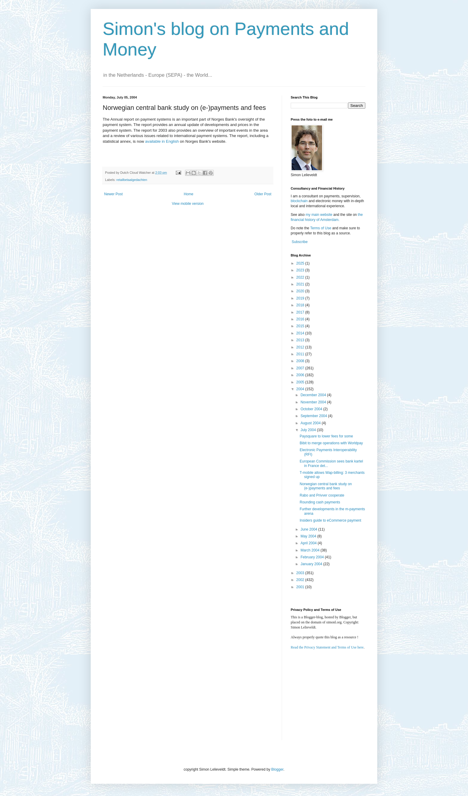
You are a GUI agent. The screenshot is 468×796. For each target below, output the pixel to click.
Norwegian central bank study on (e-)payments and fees (326, 486)
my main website (319, 215)
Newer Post (113, 194)
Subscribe (299, 242)
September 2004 (314, 416)
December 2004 (314, 395)
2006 (300, 375)
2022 (300, 277)
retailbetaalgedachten (131, 180)
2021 (300, 284)
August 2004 (311, 423)
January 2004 (312, 564)
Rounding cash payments (320, 502)
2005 (300, 382)
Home (188, 194)
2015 (300, 326)
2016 (300, 319)
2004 (300, 389)
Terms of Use (320, 228)
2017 (300, 312)
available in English (162, 141)
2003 (300, 573)
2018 (300, 305)
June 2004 (309, 529)
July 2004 (309, 430)
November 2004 (314, 402)
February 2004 (313, 557)
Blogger (277, 769)
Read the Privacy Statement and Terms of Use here (327, 647)
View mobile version (188, 204)
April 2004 (309, 543)
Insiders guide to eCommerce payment (330, 520)
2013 (300, 340)
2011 (300, 354)
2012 (300, 347)
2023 (300, 270)
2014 (300, 333)
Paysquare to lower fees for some (326, 436)
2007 (300, 368)
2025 (300, 263)
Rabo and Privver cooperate (322, 495)
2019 (300, 298)
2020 (300, 291)
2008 (300, 361)
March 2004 (311, 550)
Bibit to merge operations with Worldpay (331, 443)
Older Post (262, 194)
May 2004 (309, 536)
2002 (300, 580)
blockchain (300, 201)
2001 (300, 587)
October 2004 (312, 409)
